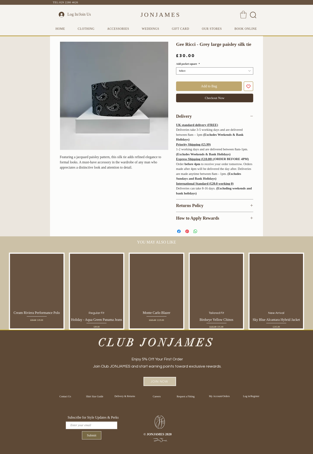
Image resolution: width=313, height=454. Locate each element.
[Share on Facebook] (178, 231)
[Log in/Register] (251, 396)
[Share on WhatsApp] (195, 231)
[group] (156, 291)
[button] (243, 14)
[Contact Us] (65, 396)
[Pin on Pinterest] (187, 231)
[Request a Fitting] (185, 396)
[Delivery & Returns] (124, 396)
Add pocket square (188, 63)
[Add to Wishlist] (248, 86)
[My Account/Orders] (219, 396)
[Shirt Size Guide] (94, 396)
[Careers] (156, 396)
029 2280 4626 (68, 2)
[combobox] (214, 71)
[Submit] (91, 435)
